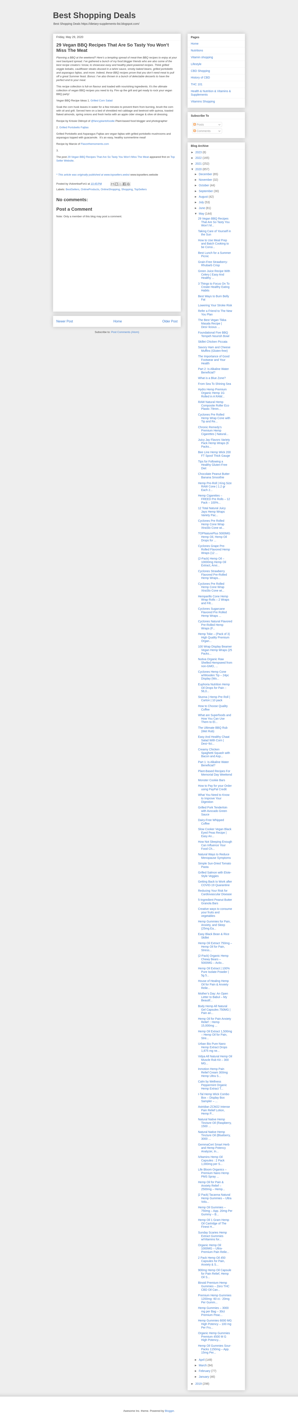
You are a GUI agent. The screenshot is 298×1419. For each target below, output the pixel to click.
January (204, 1376)
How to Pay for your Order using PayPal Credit (215, 787)
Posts (198, 124)
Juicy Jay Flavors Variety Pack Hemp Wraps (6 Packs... (214, 443)
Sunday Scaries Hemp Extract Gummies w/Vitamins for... (212, 1236)
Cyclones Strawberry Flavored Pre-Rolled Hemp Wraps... (212, 574)
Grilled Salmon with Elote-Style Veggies (214, 874)
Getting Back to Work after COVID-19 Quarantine (215, 883)
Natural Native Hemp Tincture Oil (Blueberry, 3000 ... (214, 1135)
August (203, 196)
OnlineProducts (90, 189)
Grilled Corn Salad (102, 100)
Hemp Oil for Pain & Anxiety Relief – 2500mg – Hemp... (211, 1185)
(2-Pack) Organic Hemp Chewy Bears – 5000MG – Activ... (213, 959)
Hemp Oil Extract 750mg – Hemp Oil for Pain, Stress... (215, 946)
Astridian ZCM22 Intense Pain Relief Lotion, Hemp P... (214, 1110)
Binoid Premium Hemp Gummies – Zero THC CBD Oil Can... (214, 1286)
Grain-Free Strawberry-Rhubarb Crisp (213, 263)
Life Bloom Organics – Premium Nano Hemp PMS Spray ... (213, 1173)
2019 (199, 1383)
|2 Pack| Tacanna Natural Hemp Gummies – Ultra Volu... (214, 1198)
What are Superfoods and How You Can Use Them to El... (214, 718)
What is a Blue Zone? (212, 378)
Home (117, 321)
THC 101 (196, 84)
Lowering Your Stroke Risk (215, 305)
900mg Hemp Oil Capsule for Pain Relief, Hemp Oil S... (214, 1273)
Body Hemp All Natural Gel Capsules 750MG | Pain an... (214, 1009)
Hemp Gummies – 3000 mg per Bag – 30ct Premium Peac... (213, 1311)
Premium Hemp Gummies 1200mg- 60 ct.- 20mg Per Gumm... (214, 1299)
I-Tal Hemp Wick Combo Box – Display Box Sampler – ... (213, 1097)
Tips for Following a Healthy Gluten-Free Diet (212, 465)
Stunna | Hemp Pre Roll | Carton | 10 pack (214, 698)
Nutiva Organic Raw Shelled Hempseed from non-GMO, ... (215, 662)
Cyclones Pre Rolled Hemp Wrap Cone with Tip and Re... (214, 418)
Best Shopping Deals (94, 15)
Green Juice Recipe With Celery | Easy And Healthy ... (214, 274)
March (203, 1365)
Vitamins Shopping (203, 101)
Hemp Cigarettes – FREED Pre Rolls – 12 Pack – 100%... (214, 499)
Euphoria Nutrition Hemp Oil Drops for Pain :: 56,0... (214, 688)
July (202, 202)
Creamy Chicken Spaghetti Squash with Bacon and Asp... (214, 753)
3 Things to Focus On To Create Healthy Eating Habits (214, 287)
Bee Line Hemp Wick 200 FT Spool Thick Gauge (214, 453)
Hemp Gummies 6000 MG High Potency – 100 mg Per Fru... (215, 1324)
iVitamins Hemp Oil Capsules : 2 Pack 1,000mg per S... (211, 1160)
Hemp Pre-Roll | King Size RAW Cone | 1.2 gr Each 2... (215, 486)
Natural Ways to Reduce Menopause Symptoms (214, 856)
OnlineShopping (110, 189)
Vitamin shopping (202, 57)
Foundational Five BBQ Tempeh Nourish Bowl (213, 334)
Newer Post (64, 321)
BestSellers (72, 189)
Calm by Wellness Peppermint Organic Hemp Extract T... (212, 1085)
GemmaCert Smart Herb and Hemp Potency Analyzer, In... (214, 1148)
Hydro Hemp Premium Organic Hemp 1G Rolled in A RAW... (212, 393)
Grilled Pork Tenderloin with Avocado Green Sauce (212, 811)
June (202, 208)
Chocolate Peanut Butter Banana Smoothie (214, 475)
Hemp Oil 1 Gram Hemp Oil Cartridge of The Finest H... (213, 1223)
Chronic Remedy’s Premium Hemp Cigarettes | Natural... (213, 430)
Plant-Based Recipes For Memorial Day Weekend (215, 772)
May (202, 213)
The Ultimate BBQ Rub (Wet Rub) (212, 729)
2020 (199, 169)
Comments (202, 131)
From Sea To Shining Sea (214, 383)
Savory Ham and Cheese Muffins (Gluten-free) (214, 349)
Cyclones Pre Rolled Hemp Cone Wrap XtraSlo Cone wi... (211, 524)
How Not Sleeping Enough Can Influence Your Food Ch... (215, 845)
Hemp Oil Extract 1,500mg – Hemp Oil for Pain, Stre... (215, 1035)
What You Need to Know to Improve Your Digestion (214, 798)
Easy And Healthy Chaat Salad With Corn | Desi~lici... (214, 740)
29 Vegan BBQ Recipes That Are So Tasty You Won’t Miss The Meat (108, 156)
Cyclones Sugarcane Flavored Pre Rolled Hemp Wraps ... (212, 612)
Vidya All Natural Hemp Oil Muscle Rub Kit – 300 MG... (215, 1060)
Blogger (169, 1410)
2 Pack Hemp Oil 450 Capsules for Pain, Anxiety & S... (211, 1261)
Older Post (170, 321)
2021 (199, 163)
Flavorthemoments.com (95, 143)
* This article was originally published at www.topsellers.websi (93, 174)
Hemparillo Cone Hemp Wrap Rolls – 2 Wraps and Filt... (213, 600)
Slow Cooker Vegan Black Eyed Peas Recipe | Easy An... (214, 832)
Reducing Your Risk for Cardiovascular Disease (215, 892)
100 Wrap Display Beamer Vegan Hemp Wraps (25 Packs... (215, 650)
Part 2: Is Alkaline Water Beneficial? (213, 370)
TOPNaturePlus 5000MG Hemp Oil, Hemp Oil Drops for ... (214, 537)
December (206, 174)
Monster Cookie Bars (211, 780)
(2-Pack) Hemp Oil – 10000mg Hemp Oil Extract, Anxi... (212, 562)
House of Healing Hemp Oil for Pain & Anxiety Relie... (213, 984)
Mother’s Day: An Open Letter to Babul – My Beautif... (213, 997)
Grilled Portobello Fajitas (74, 127)
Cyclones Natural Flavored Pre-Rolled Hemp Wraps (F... (215, 625)
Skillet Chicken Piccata (212, 341)
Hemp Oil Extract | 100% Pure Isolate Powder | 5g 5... (214, 972)
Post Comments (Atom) (125, 332)
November (206, 179)
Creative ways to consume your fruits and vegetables (215, 912)
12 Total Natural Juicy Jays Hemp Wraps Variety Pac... (212, 511)
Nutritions (197, 50)
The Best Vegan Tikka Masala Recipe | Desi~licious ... (212, 323)
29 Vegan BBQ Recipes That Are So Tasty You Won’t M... (214, 222)
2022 (199, 157)
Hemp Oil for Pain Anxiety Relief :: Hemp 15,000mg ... (214, 1022)
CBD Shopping (200, 70)
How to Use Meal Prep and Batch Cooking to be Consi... (213, 244)
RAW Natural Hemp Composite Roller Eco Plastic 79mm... (213, 405)
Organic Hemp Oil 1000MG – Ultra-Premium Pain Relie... (213, 1248)
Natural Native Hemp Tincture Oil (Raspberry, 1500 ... (215, 1123)
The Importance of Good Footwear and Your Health (214, 360)
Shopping (127, 189)
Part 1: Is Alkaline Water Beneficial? (213, 763)
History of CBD (200, 77)
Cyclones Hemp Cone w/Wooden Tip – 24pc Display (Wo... (213, 675)
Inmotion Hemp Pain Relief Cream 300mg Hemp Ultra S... (213, 1072)
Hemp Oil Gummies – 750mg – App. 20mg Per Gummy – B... (215, 1211)
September (206, 191)
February (205, 1371)
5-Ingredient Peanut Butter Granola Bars (215, 901)
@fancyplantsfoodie (103, 120)
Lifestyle (196, 64)
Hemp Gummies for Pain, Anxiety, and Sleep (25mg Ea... (214, 925)
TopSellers (140, 189)
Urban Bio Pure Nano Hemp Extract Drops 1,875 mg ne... (212, 1047)
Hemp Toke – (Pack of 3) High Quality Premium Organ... (214, 637)
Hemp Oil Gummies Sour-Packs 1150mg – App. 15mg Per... (214, 1349)
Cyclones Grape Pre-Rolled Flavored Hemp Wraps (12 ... (214, 549)
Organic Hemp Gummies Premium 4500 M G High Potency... (214, 1336)
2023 (199, 152)
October (204, 185)
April (202, 1359)
